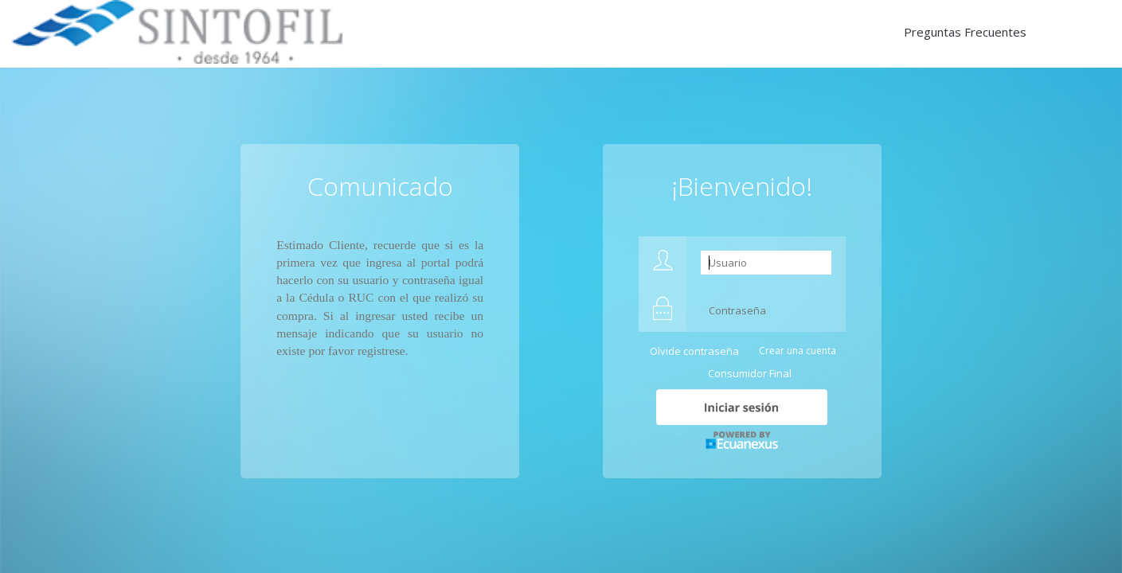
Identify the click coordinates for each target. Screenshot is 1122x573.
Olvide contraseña (694, 351)
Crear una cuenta (797, 350)
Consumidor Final (750, 373)
